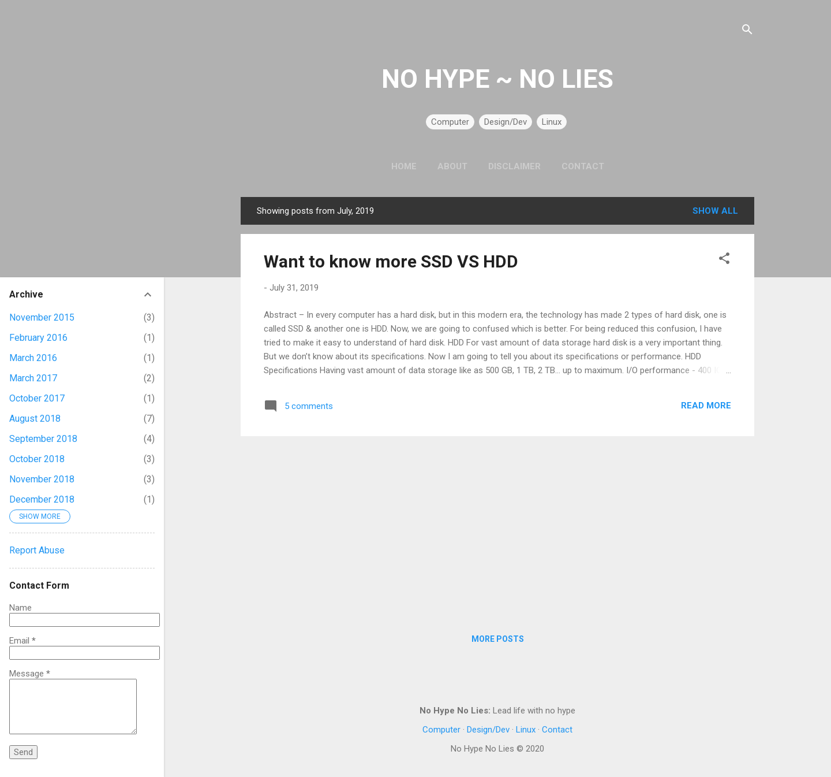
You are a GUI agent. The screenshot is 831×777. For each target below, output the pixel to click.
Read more (706, 405)
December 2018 (41, 499)
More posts (497, 639)
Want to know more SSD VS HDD (391, 261)
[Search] (747, 31)
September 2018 (43, 438)
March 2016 (33, 357)
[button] (724, 260)
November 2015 (41, 317)
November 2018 (41, 479)
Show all (715, 211)
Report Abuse (37, 550)
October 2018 (37, 458)
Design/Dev (505, 122)
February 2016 (38, 337)
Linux (552, 122)
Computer (450, 122)
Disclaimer (514, 166)
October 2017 (37, 398)
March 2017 (33, 378)
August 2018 (35, 418)
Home (404, 166)
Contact (583, 166)
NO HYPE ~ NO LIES (497, 79)
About (452, 166)
